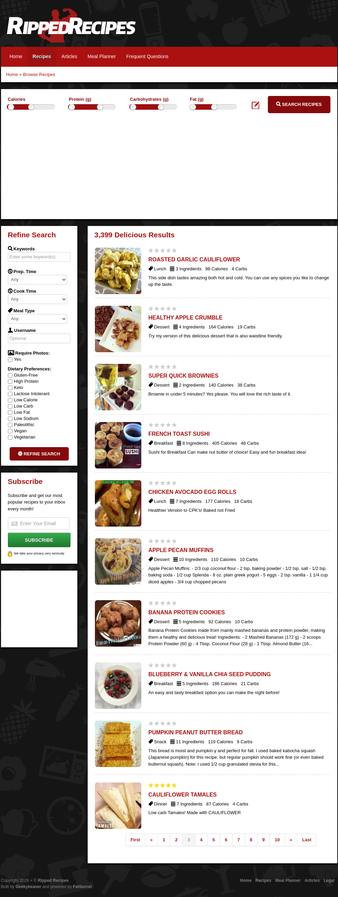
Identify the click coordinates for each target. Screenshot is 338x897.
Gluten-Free (23, 375)
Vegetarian (21, 437)
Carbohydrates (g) (149, 99)
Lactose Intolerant (29, 393)
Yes (14, 359)
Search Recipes (298, 104)
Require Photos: (29, 353)
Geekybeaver (28, 886)
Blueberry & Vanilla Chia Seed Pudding (210, 674)
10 (277, 839)
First (135, 839)
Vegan (17, 430)
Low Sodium (23, 418)
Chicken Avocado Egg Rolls (193, 492)
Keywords (21, 248)
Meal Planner (101, 56)
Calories (16, 99)
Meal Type (21, 310)
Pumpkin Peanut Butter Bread (196, 732)
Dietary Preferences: (29, 368)
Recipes (42, 56)
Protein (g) (80, 99)
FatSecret (82, 886)
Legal (329, 880)
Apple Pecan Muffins (181, 550)
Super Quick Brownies (184, 376)
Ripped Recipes (71, 29)
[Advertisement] (169, 171)
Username (22, 330)
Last (307, 839)
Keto (15, 387)
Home (16, 56)
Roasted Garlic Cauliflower (194, 259)
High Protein (23, 381)
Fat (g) (197, 99)
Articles (69, 56)
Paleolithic (21, 424)
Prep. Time (22, 271)
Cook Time (22, 291)
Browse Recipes (39, 74)
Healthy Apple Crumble (186, 318)
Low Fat (19, 412)
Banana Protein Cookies (187, 612)
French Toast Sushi (179, 434)
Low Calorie (23, 399)
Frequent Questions (147, 56)
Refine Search (39, 453)
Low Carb (20, 406)
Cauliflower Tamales (183, 795)
